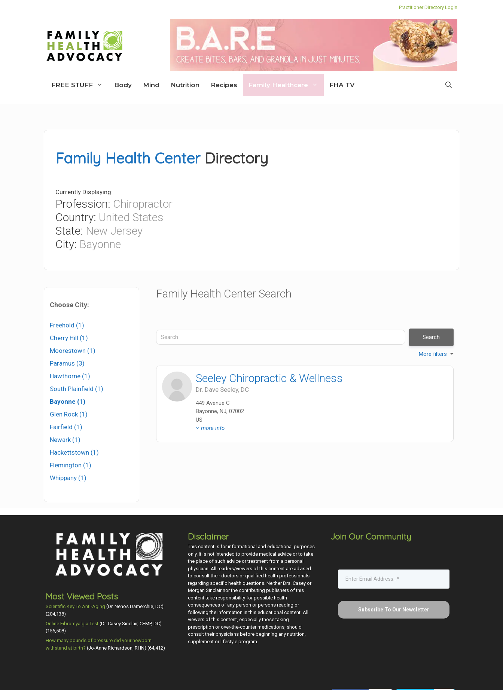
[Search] (280, 337)
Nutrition (185, 85)
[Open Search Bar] (448, 85)
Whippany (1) (68, 478)
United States (131, 217)
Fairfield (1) (66, 427)
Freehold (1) (67, 325)
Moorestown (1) (72, 350)
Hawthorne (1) (70, 376)
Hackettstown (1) (74, 452)
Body (123, 85)
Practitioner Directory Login (428, 7)
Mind (151, 85)
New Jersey (114, 230)
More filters (433, 354)
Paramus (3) (67, 363)
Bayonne (100, 244)
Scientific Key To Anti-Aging (75, 606)
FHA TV (341, 85)
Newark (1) (65, 439)
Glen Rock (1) (69, 414)
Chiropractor (143, 203)
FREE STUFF (80, 85)
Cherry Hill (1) (69, 338)
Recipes (224, 85)
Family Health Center (127, 158)
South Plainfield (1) (76, 389)
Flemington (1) (70, 465)
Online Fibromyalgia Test (72, 623)
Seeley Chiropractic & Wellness (269, 378)
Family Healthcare (286, 85)
